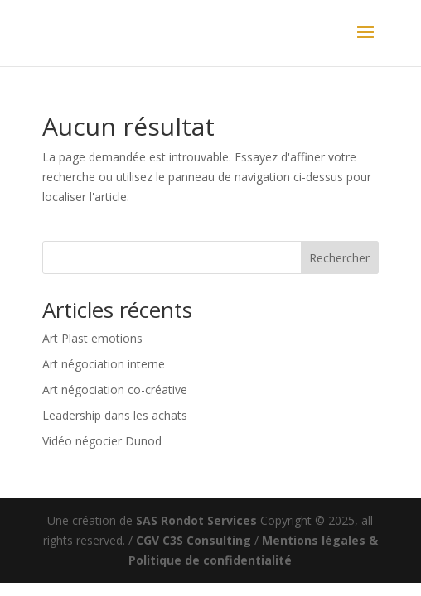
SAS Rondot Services (196, 520)
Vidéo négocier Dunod (102, 441)
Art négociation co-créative (114, 389)
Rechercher (339, 258)
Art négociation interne (103, 364)
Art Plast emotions (92, 338)
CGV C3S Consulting (193, 540)
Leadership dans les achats (114, 415)
